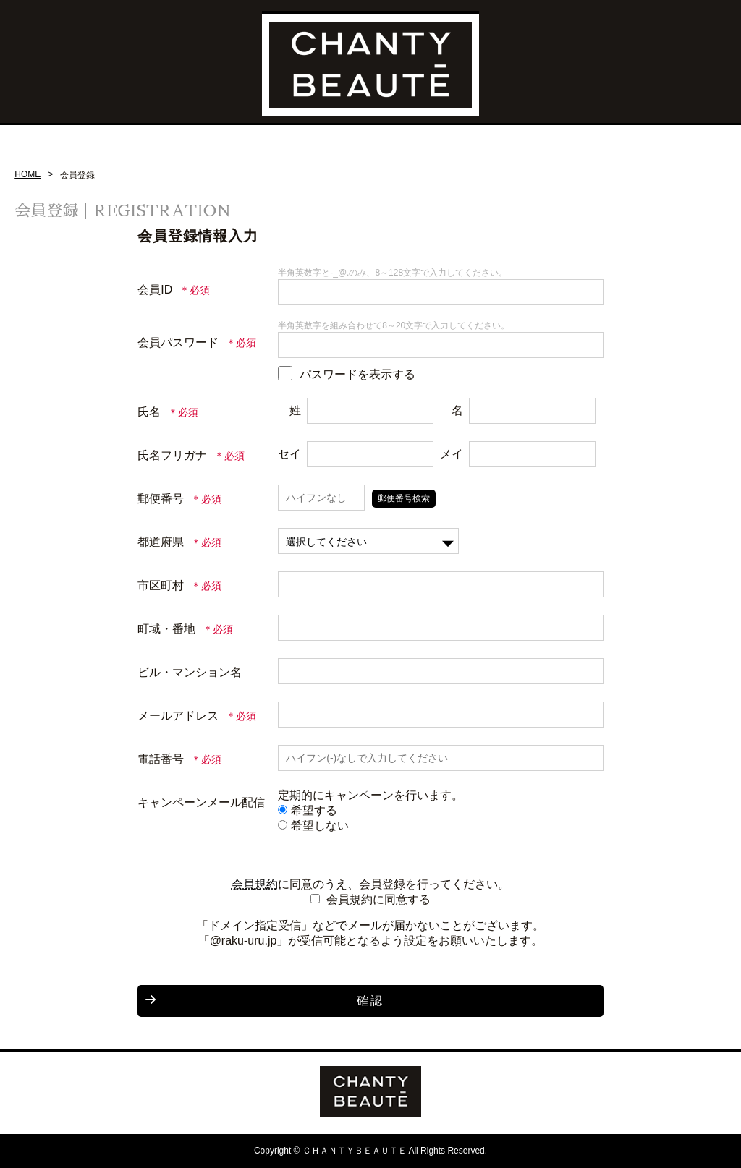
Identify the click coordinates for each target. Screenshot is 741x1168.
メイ (451, 454)
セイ (289, 454)
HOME (27, 174)
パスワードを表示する (357, 374)
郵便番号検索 (404, 498)
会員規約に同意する (378, 899)
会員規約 (255, 884)
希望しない (313, 825)
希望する (307, 810)
